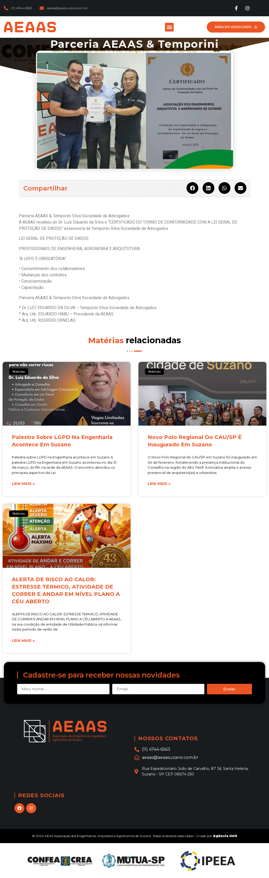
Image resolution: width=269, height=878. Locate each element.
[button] (169, 27)
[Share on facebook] (192, 188)
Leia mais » (23, 483)
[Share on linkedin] (208, 188)
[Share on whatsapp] (224, 188)
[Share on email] (240, 188)
